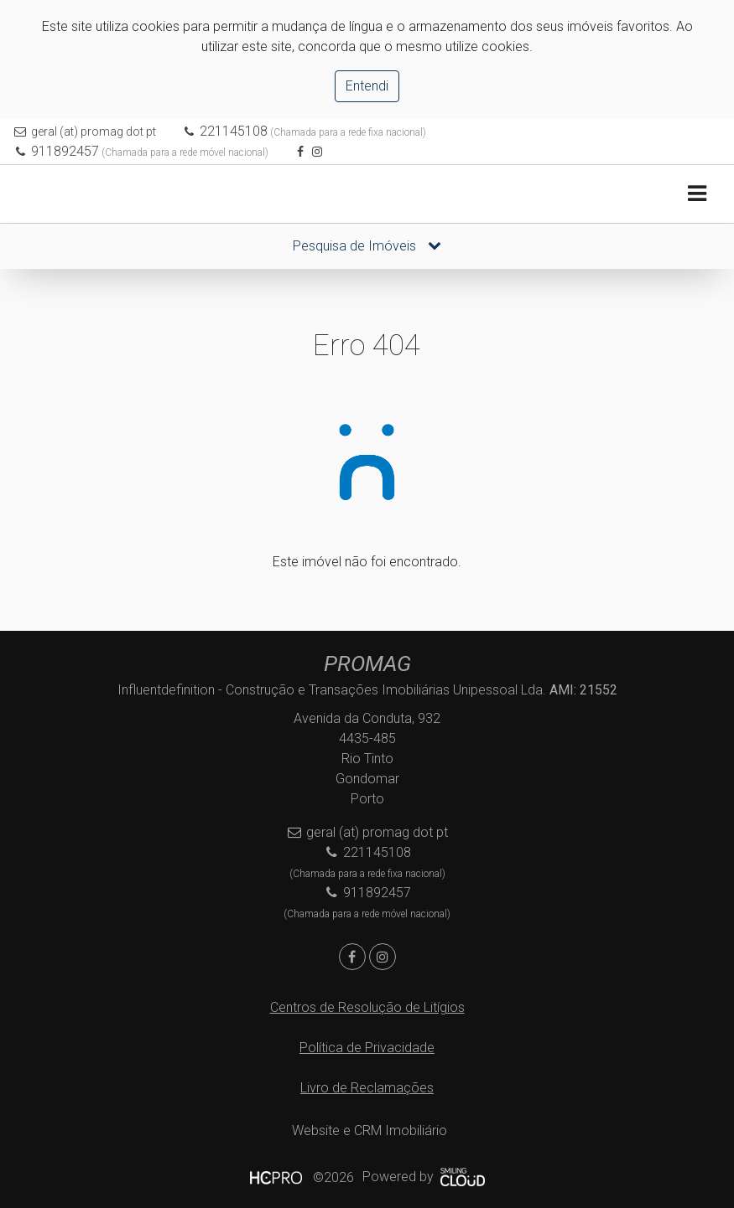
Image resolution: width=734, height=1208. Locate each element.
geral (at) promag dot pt (93, 131)
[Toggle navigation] (696, 193)
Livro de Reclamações (367, 1088)
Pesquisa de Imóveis (367, 246)
